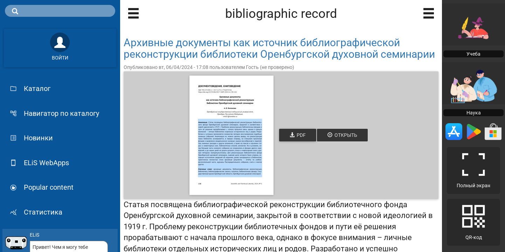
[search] (60, 11)
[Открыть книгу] (231, 135)
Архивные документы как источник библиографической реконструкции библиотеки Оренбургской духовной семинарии (279, 48)
